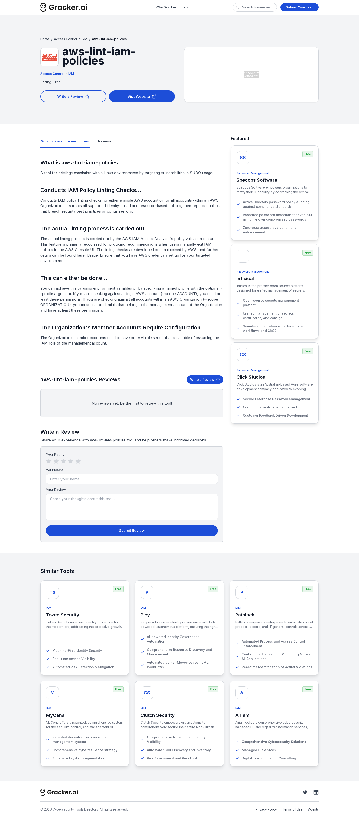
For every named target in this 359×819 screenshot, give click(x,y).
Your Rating (55, 454)
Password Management (253, 173)
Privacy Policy (266, 809)
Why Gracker (166, 7)
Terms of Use (292, 809)
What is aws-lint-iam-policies (65, 141)
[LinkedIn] (316, 792)
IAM (84, 39)
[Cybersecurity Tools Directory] (78, 7)
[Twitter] (305, 792)
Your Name (55, 470)
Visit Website (142, 96)
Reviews (105, 141)
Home (44, 39)
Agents (313, 809)
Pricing (189, 7)
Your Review (56, 490)
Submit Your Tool (299, 7)
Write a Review (73, 96)
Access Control (65, 39)
